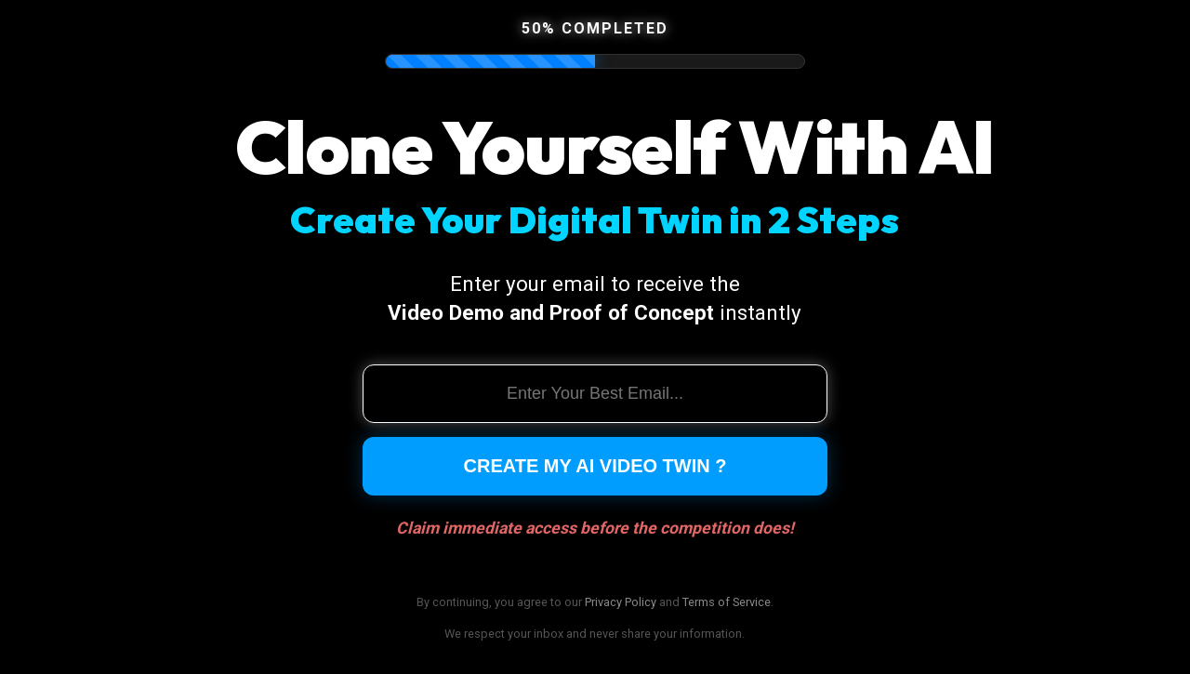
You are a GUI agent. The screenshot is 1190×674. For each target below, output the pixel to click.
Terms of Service (726, 602)
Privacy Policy (620, 602)
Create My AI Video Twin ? (595, 466)
